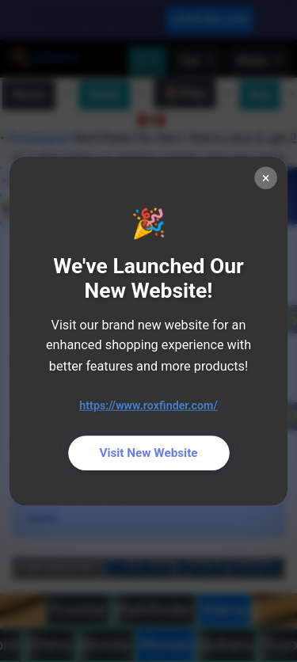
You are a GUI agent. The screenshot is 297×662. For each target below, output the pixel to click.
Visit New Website (148, 453)
